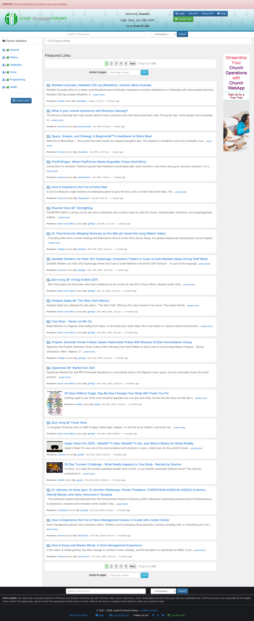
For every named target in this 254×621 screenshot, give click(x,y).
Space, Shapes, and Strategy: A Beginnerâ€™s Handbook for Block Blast (102, 136)
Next (132, 63)
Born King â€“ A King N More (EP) (75, 279)
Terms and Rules (78, 615)
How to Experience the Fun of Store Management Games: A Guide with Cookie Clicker (111, 520)
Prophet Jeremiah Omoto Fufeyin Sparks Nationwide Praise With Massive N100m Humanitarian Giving (122, 342)
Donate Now (176, 615)
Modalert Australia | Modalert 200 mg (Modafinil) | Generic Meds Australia (101, 85)
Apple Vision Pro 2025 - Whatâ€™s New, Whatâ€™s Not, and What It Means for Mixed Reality (128, 443)
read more (99, 94)
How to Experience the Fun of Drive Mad (79, 187)
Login (113, 615)
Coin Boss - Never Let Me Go (72, 321)
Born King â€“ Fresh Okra (69, 422)
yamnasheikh (84, 126)
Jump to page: (98, 72)
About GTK (207, 13)
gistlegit (91, 223)
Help (221, 13)
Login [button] (180, 13)
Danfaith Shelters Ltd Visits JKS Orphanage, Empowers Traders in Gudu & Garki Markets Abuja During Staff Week (130, 259)
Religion (62, 249)
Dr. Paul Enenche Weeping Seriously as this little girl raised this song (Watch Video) (109, 233)
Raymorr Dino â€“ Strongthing (72, 208)
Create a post (21, 100)
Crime (9, 72)
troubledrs (83, 152)
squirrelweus (84, 177)
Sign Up (124, 615)
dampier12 (83, 535)
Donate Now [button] (183, 19)
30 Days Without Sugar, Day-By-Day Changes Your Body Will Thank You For (116, 393)
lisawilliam (81, 101)
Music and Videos (66, 223)
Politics (10, 57)
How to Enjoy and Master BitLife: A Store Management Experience (97, 545)
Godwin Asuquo (148, 610)
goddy (97, 404)
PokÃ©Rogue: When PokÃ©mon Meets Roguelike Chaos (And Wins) (99, 161)
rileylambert (83, 198)
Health (9, 87)
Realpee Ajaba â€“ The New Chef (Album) (80, 300)
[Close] (251, 4)
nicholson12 (84, 556)
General (10, 50)
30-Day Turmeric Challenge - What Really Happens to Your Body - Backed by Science (122, 464)
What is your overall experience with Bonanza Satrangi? (90, 110)
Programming (13, 79)
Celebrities (12, 64)
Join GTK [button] (193, 13)
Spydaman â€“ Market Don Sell (73, 367)
